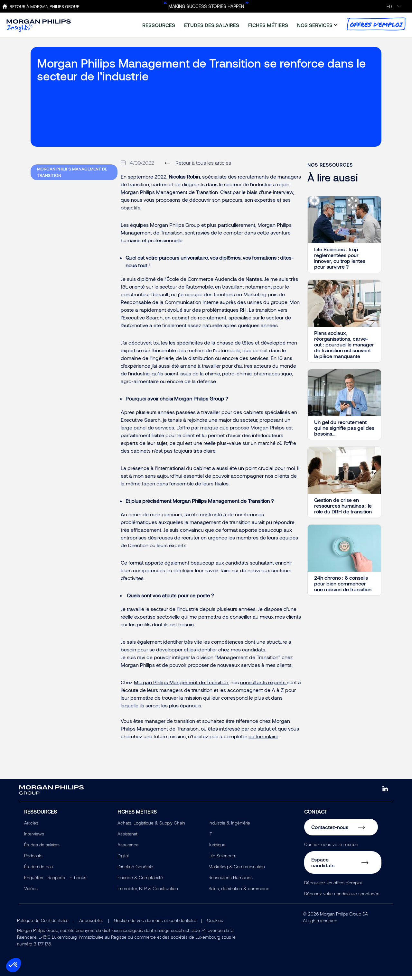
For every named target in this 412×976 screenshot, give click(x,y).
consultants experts (263, 682)
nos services (314, 25)
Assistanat (127, 833)
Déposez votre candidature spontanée (341, 893)
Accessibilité (91, 920)
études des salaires (211, 25)
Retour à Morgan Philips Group (45, 6)
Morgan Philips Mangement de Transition (181, 682)
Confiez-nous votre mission (331, 844)
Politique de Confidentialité (43, 920)
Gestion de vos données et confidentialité (155, 920)
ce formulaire (263, 736)
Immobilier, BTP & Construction (147, 888)
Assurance (128, 844)
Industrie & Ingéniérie (229, 822)
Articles (31, 822)
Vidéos (31, 888)
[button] (13, 965)
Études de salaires (42, 844)
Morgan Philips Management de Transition (72, 172)
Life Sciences (222, 855)
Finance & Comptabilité (140, 877)
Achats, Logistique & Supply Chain (151, 822)
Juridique (217, 844)
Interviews (34, 833)
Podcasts (33, 855)
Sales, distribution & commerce (239, 888)
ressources (158, 25)
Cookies (215, 920)
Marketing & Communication (237, 866)
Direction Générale (135, 866)
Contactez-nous (329, 827)
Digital (122, 855)
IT (210, 833)
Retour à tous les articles (203, 163)
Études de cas (38, 866)
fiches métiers (268, 25)
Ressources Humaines (231, 877)
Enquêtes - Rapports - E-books (55, 877)
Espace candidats (322, 862)
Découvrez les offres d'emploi (332, 882)
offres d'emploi (376, 24)
